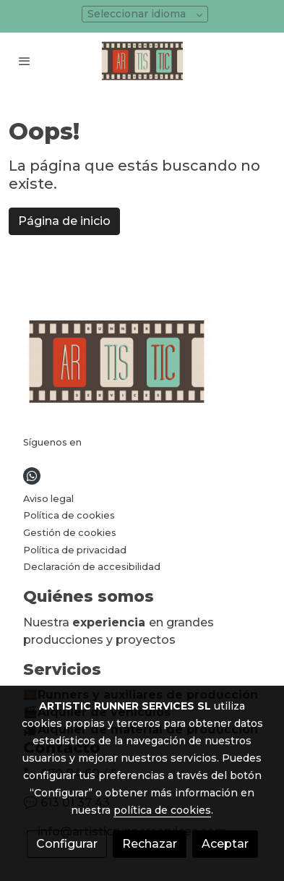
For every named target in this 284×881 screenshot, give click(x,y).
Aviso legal (48, 498)
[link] (142, 61)
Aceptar (225, 844)
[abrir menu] (25, 60)
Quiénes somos (88, 596)
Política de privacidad (74, 550)
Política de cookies (69, 515)
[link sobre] (142, 364)
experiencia (110, 622)
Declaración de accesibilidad (91, 566)
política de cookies (162, 810)
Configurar (67, 844)
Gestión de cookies (69, 532)
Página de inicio (64, 221)
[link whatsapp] (32, 476)
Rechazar (149, 844)
